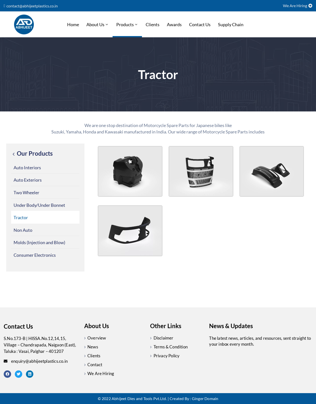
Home (73, 24)
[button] (31, 6)
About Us (97, 24)
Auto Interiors (27, 167)
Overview (96, 337)
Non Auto (23, 230)
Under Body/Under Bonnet (39, 205)
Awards (174, 24)
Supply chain (230, 24)
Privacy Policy (167, 355)
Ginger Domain (205, 398)
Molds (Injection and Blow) (39, 242)
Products (127, 24)
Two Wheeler (26, 192)
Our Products (32, 153)
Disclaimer (164, 337)
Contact (94, 364)
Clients (152, 24)
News (92, 346)
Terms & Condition (171, 346)
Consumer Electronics (35, 255)
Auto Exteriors (28, 180)
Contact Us (200, 24)
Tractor (21, 217)
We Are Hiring (100, 373)
